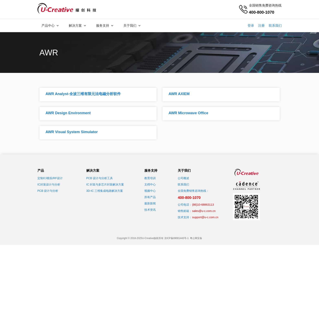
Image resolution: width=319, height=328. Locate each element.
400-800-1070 (189, 198)
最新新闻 (150, 203)
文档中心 (150, 184)
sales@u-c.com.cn (203, 211)
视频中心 (150, 190)
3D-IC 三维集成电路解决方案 (104, 190)
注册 (261, 25)
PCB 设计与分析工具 (99, 178)
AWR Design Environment (68, 113)
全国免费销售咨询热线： (193, 190)
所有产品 (150, 197)
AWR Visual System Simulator (72, 132)
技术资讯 (150, 209)
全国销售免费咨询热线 (265, 5)
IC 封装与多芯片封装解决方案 (105, 184)
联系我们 (275, 25)
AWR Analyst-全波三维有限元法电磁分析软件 (83, 94)
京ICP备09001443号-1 (176, 238)
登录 (251, 25)
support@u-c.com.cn (205, 217)
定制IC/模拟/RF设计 (50, 178)
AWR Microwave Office (188, 113)
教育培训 (150, 178)
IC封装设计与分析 (48, 184)
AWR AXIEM (179, 94)
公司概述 (183, 178)
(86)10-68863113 (203, 204)
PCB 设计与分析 (47, 190)
